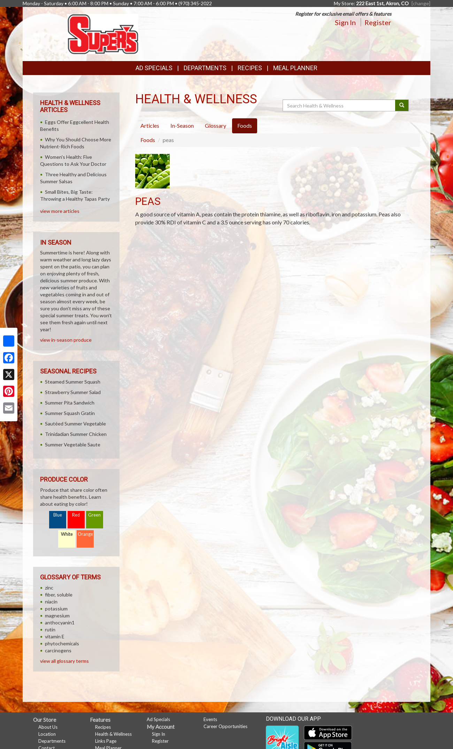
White (67, 534)
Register (377, 22)
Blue (57, 515)
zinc (49, 588)
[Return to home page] (103, 33)
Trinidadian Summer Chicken (76, 434)
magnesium (57, 615)
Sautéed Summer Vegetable (75, 424)
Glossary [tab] (215, 125)
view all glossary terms (64, 661)
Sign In (345, 22)
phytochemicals (62, 643)
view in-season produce (66, 340)
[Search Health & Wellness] (339, 105)
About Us (47, 727)
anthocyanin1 (60, 622)
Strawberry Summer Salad (73, 392)
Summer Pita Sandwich (69, 403)
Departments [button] (205, 68)
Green (94, 515)
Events (210, 719)
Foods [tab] (244, 125)
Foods (147, 139)
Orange (85, 534)
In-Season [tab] (182, 125)
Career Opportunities (225, 726)
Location (47, 734)
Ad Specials (154, 68)
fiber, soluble (58, 595)
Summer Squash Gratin (70, 413)
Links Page (105, 741)
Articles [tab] (149, 125)
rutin (50, 629)
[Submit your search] (402, 105)
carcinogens (58, 650)
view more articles (59, 211)
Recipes (250, 68)
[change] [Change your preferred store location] (421, 3)
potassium (56, 608)
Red (76, 515)
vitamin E (54, 636)
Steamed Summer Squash (72, 382)
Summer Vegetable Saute (72, 444)
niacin (51, 602)
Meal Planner (295, 68)
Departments (52, 741)
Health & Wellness (113, 734)
